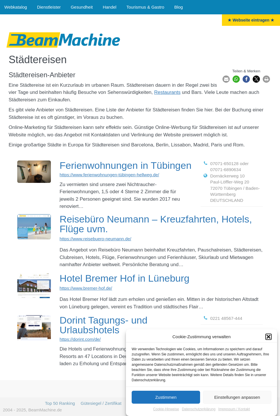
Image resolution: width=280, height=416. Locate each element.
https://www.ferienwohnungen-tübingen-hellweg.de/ (109, 174)
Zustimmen (166, 397)
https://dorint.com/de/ (80, 339)
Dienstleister (49, 7)
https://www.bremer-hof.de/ (86, 288)
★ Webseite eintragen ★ (251, 20)
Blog (178, 7)
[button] (268, 337)
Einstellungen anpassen (237, 397)
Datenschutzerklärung (199, 410)
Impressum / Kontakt (234, 410)
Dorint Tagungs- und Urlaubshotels (103, 325)
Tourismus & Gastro (145, 7)
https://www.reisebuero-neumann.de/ (95, 238)
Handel (109, 7)
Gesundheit (82, 7)
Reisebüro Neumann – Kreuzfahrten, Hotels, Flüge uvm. (156, 224)
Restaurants (167, 92)
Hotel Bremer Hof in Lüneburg (124, 278)
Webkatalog (15, 7)
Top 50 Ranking (60, 403)
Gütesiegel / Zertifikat (101, 403)
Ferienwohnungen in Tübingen (125, 165)
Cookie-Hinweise (166, 410)
